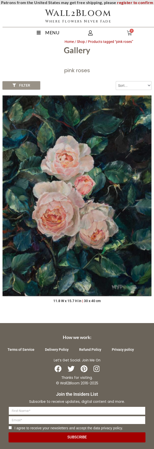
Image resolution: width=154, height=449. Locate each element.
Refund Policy (90, 350)
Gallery (77, 50)
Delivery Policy (57, 350)
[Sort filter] (133, 85)
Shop (81, 42)
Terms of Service (21, 350)
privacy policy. (112, 428)
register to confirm (135, 2)
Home (69, 42)
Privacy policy (123, 350)
